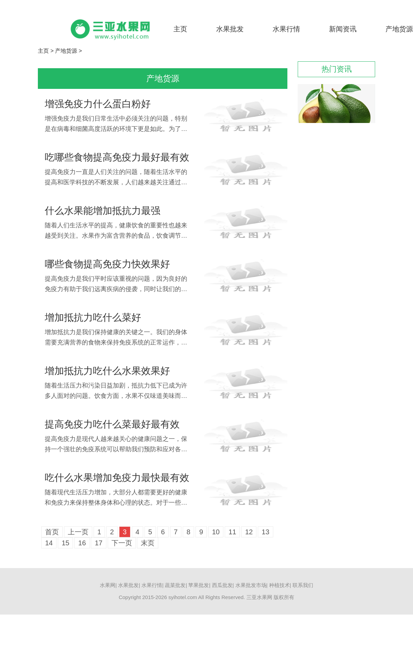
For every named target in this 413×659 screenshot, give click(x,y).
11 (232, 532)
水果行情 (286, 29)
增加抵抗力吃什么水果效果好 (107, 370)
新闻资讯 (343, 29)
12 (249, 532)
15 (65, 543)
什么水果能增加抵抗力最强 (102, 210)
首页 (52, 532)
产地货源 (399, 29)
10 (216, 532)
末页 (148, 543)
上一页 (78, 532)
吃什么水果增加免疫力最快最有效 (117, 477)
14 (49, 543)
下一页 (122, 543)
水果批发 (230, 29)
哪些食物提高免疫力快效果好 (107, 264)
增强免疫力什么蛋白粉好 (98, 104)
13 (265, 532)
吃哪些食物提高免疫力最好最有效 (117, 157)
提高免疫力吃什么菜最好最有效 (112, 424)
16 (82, 543)
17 (98, 543)
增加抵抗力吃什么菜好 (93, 317)
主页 (180, 29)
